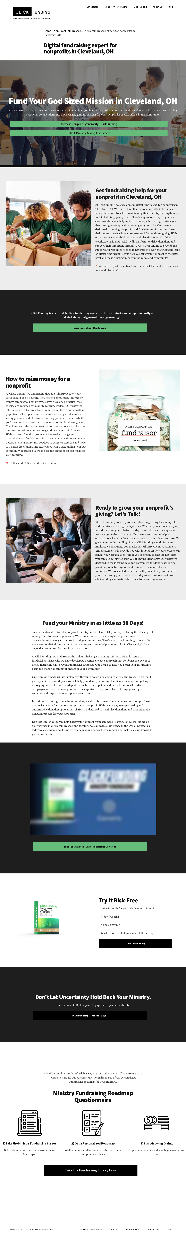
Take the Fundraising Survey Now (90, 1170)
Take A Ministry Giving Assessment (88, 133)
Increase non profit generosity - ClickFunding (89, 124)
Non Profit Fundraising (67, 30)
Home (47, 30)
